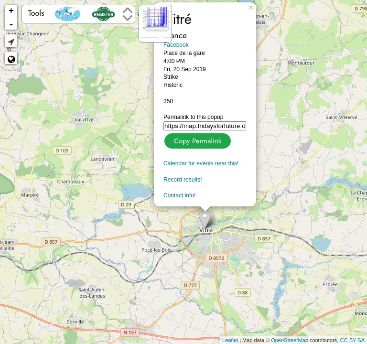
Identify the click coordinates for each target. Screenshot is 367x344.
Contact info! (179, 195)
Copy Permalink (196, 139)
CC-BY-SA (352, 340)
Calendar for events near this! (200, 163)
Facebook (176, 45)
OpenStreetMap (289, 340)
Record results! (182, 179)
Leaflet (230, 340)
